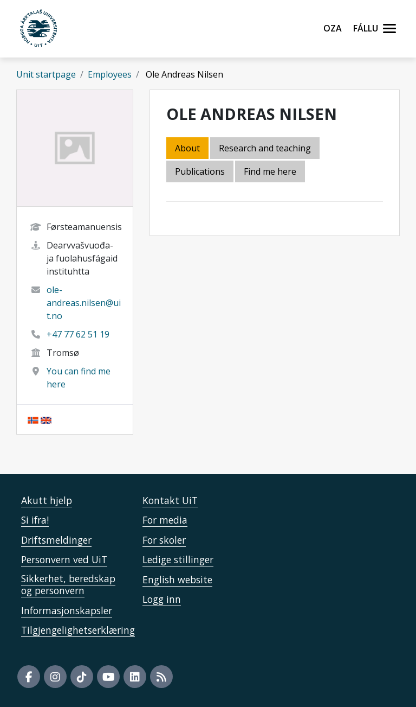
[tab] (200, 172)
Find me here (270, 171)
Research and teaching (265, 148)
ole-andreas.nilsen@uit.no (84, 303)
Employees (110, 74)
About (187, 148)
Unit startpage (46, 74)
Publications (200, 171)
